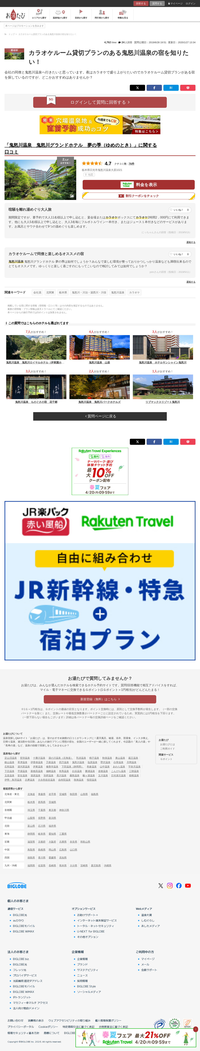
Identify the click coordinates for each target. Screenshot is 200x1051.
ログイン (190, 3)
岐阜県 (41, 833)
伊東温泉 (38, 766)
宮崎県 (84, 865)
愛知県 (52, 833)
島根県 (41, 849)
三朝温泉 (134, 771)
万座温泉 (51, 762)
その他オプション (87, 937)
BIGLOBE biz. (21, 959)
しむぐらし (148, 920)
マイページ (175, 3)
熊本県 (63, 865)
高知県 (63, 857)
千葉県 (41, 810)
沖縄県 (107, 865)
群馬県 (41, 802)
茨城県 (52, 802)
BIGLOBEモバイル (24, 926)
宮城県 (63, 794)
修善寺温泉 (52, 766)
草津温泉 (22, 762)
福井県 (52, 825)
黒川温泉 (61, 775)
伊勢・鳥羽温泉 (13, 779)
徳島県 (31, 857)
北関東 (50, 292)
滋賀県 (31, 841)
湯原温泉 (35, 775)
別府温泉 (48, 775)
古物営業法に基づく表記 (113, 1027)
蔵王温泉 (133, 757)
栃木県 (63, 292)
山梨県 (31, 818)
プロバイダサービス (25, 975)
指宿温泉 (92, 779)
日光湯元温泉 (118, 775)
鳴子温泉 (94, 757)
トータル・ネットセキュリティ (95, 926)
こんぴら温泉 (118, 771)
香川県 (41, 857)
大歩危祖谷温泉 (46, 779)
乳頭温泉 (81, 757)
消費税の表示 (36, 1020)
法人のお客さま (18, 951)
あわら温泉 (119, 766)
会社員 (37, 292)
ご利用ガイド (167, 748)
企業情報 (78, 951)
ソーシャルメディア (89, 992)
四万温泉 (64, 762)
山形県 (84, 794)
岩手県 (52, 794)
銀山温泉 (9, 762)
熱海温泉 (79, 779)
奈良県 (73, 841)
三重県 (63, 833)
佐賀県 (41, 865)
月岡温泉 (131, 762)
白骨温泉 (118, 762)
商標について (52, 1033)
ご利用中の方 (145, 951)
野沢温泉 (105, 762)
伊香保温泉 (37, 762)
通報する (190, 242)
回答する (141, 3)
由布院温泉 (64, 779)
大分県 (73, 865)
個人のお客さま (18, 900)
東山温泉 (120, 757)
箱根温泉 (134, 775)
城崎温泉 (51, 771)
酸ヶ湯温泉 (89, 775)
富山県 (31, 825)
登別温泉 (25, 757)
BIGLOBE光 (20, 915)
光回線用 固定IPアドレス (27, 981)
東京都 (52, 810)
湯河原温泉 (24, 766)
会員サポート (149, 970)
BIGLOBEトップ (73, 1033)
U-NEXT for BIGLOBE (91, 931)
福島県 (94, 794)
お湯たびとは (167, 744)
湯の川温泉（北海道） (60, 757)
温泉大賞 (146, 915)
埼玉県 (31, 810)
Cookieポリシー (48, 1027)
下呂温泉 (9, 771)
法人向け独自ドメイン (26, 1008)
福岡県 (31, 865)
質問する (157, 3)
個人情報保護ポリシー (108, 1020)
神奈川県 (64, 810)
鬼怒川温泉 (117, 292)
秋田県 (73, 794)
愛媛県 (52, 857)
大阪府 (52, 841)
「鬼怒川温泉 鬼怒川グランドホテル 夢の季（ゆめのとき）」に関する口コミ (81, 148)
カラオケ (134, 292)
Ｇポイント (166, 759)
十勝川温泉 (39, 757)
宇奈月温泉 (134, 766)
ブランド (82, 964)
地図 (89, 174)
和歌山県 (85, 841)
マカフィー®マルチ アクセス (30, 1003)
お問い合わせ (15, 1020)
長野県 (41, 818)
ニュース (82, 975)
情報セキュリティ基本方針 (23, 1033)
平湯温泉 (22, 771)
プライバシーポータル (21, 1027)
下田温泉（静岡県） (73, 766)
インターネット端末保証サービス (97, 920)
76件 (131, 163)
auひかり (18, 920)
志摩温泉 (30, 779)
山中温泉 (105, 766)
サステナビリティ (87, 970)
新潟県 (52, 818)
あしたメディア (150, 926)
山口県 (73, 849)
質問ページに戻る (100, 416)
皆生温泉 (22, 775)
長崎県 (52, 865)
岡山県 (52, 849)
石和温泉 (9, 766)
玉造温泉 (9, 775)
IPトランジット (22, 997)
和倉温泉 (92, 766)
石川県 (41, 825)
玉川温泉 (103, 775)
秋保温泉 (107, 757)
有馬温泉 (64, 771)
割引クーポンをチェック (138, 196)
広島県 (63, 849)
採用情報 (82, 981)
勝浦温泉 (90, 771)
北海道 (31, 794)
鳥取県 (31, 849)
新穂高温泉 (37, 771)
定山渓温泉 (11, 757)
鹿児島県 (96, 865)
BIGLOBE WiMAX (23, 931)
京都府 (41, 841)
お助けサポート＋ (87, 915)
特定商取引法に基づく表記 (78, 1027)
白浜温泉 (77, 771)
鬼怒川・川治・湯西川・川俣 (89, 292)
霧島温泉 (74, 775)
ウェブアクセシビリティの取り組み (69, 1020)
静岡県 (31, 833)
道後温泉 (103, 771)
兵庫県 (63, 841)
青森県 (41, 794)
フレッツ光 (19, 970)
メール (145, 964)
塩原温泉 (92, 762)
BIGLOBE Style (86, 986)
